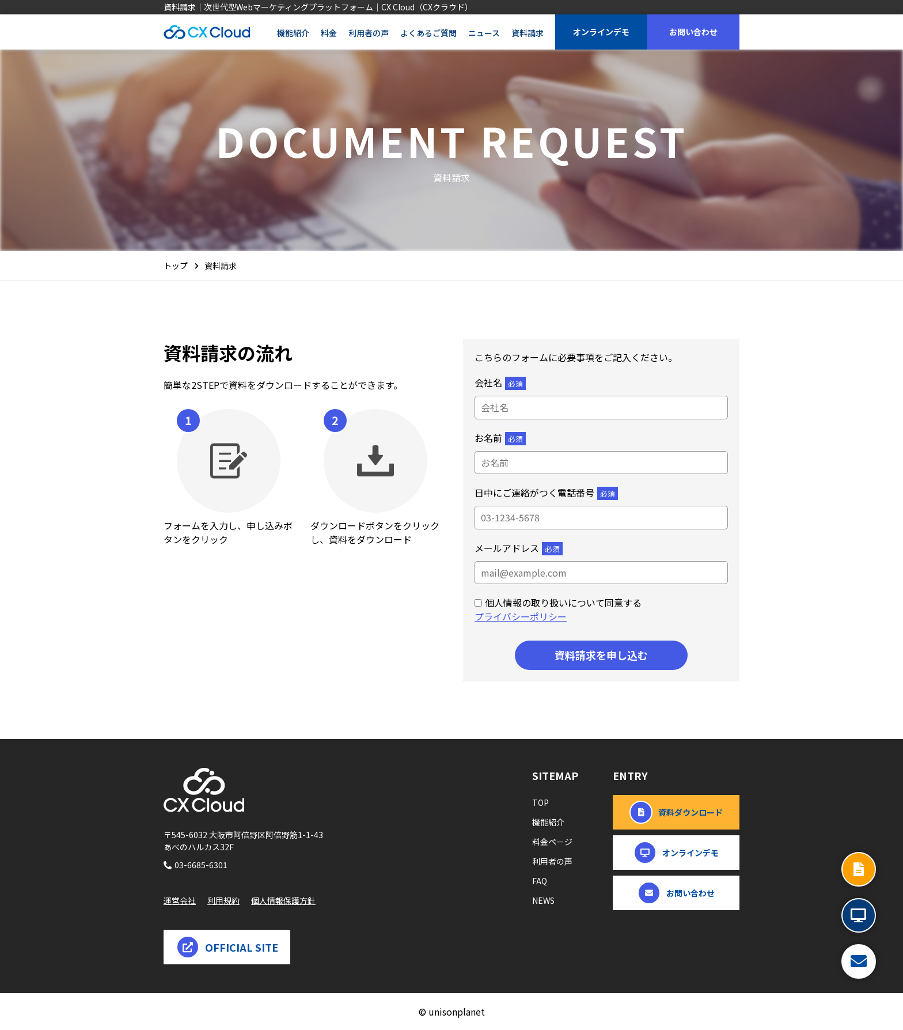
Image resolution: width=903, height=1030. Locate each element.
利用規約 (223, 900)
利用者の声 (368, 33)
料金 (329, 33)
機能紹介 (293, 33)
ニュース (484, 33)
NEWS (543, 900)
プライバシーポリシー (521, 616)
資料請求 (527, 33)
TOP (540, 802)
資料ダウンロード (676, 812)
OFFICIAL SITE (227, 947)
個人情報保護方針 (283, 900)
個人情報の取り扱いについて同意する (563, 602)
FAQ (539, 881)
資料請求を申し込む (601, 654)
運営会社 (180, 900)
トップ (176, 265)
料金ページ (552, 841)
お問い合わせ (693, 31)
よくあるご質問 (428, 33)
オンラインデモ (601, 31)
